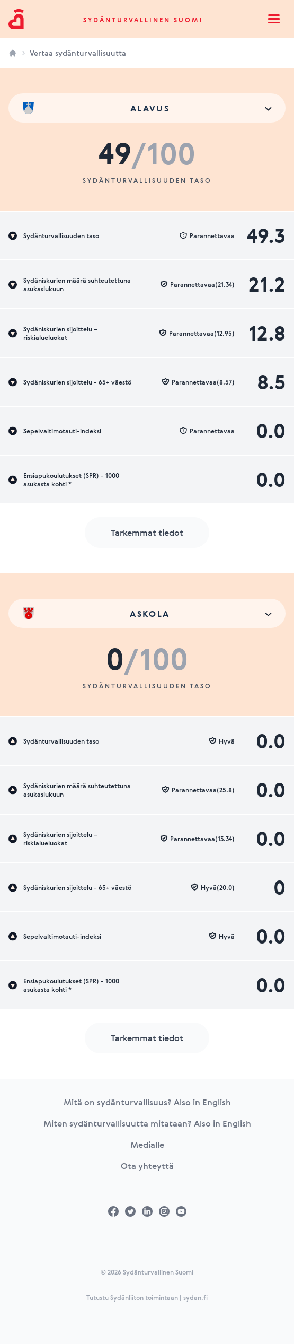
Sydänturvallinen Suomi (143, 19)
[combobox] (147, 108)
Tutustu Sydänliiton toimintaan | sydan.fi (147, 1297)
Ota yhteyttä (147, 1166)
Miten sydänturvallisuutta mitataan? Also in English (147, 1123)
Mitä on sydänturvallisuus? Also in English (147, 1102)
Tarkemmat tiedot (147, 532)
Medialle (147, 1144)
